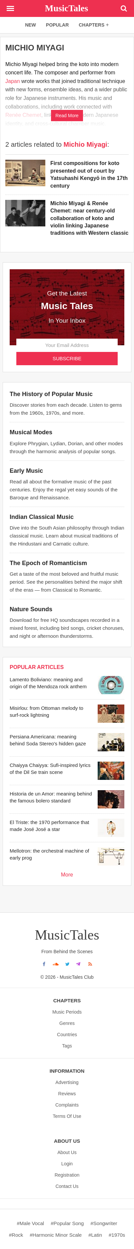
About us (67, 1152)
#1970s (117, 1235)
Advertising (66, 1082)
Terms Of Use (67, 1116)
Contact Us (66, 1186)
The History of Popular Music (51, 394)
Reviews (67, 1093)
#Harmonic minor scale (56, 1235)
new (30, 25)
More (67, 874)
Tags (67, 1045)
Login (67, 1163)
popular (57, 25)
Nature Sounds (31, 609)
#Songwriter (103, 1223)
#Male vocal (30, 1223)
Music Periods (67, 1012)
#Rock (16, 1235)
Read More (66, 115)
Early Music (26, 470)
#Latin (95, 1235)
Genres (67, 1023)
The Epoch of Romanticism (48, 563)
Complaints (67, 1105)
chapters (94, 25)
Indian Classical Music (42, 517)
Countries (67, 1034)
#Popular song (67, 1223)
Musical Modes (31, 432)
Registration (67, 1175)
